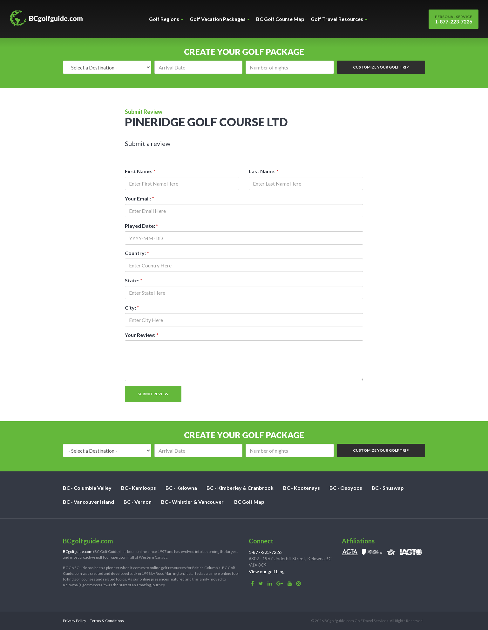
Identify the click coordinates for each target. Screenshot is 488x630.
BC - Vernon (138, 502)
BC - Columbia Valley (87, 488)
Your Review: (142, 335)
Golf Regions (166, 19)
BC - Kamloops (138, 488)
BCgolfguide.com (77, 551)
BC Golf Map (249, 502)
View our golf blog (267, 571)
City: (132, 308)
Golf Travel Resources (339, 19)
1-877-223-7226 (453, 19)
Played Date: (141, 226)
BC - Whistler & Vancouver (192, 502)
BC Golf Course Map (280, 19)
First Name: (140, 171)
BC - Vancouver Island (88, 502)
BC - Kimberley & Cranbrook (240, 488)
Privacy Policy (74, 620)
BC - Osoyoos (345, 488)
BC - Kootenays (301, 488)
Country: (137, 253)
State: (133, 280)
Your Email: (139, 198)
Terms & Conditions (107, 620)
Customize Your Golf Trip (381, 67)
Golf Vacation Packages (220, 19)
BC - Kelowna (181, 488)
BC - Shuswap (388, 488)
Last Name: (264, 171)
